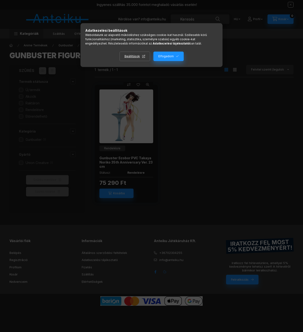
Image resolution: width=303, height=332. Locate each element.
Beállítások (132, 56)
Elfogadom (166, 56)
